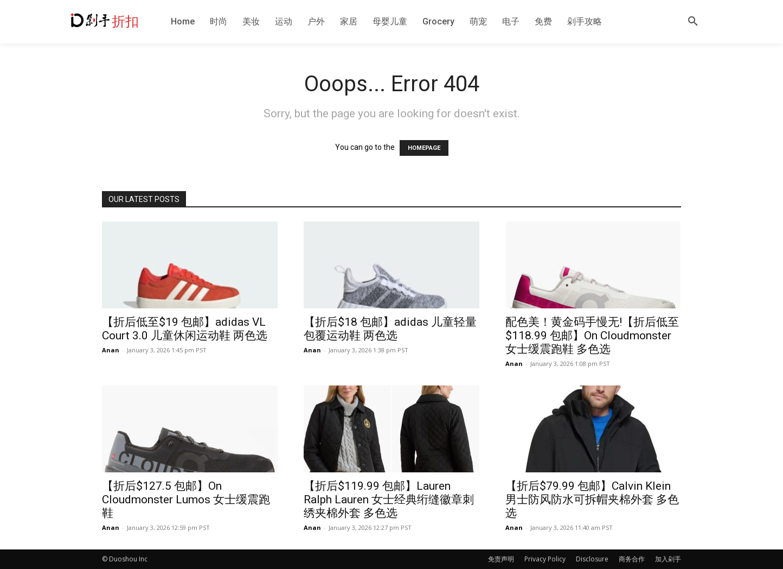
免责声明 (501, 559)
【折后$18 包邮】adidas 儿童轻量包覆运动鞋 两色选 (390, 328)
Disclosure (592, 559)
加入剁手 (668, 559)
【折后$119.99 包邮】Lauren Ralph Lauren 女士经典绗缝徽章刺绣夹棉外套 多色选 (389, 499)
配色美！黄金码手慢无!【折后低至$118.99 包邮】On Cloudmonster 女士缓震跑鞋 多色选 (592, 335)
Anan (110, 350)
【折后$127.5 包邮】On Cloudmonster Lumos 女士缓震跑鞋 (186, 499)
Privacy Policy (545, 559)
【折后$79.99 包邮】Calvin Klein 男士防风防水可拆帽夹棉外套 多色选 (592, 499)
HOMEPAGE (424, 147)
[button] (693, 21)
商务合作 (632, 559)
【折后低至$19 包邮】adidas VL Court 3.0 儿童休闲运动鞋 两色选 (184, 328)
